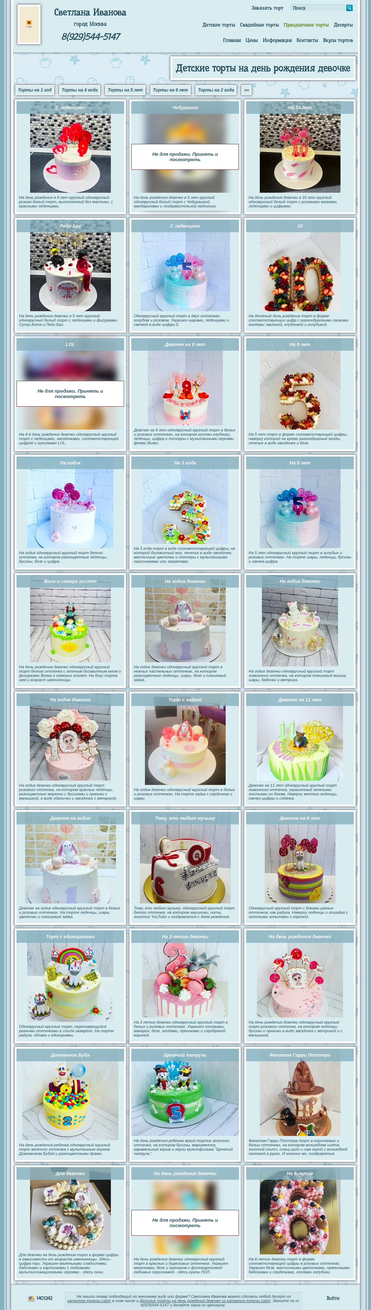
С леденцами (70, 107)
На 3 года (185, 462)
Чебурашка (185, 107)
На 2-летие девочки (185, 936)
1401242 (40, 1298)
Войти (333, 1298)
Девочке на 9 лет (185, 344)
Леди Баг (70, 226)
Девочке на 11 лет (299, 699)
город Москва (90, 24)
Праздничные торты (306, 25)
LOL (70, 344)
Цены (251, 40)
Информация (277, 40)
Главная (232, 40)
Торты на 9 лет (170, 90)
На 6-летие (300, 1173)
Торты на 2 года (216, 90)
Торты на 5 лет (125, 90)
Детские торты (218, 25)
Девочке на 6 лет (300, 818)
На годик (70, 462)
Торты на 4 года (80, 90)
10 (299, 226)
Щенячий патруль (185, 1055)
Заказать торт (267, 8)
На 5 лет (300, 344)
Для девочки (70, 1173)
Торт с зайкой (185, 699)
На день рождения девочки (300, 936)
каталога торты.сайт (89, 1301)
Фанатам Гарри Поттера (299, 1055)
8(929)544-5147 (90, 37)
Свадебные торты (259, 25)
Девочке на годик (70, 818)
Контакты (307, 40)
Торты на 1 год (35, 90)
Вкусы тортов (338, 40)
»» (246, 90)
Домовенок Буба (70, 1055)
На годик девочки (185, 581)
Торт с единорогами (70, 936)
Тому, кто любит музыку (185, 818)
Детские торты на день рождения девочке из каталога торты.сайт (205, 1301)
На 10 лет (299, 107)
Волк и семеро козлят (70, 581)
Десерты (343, 25)
